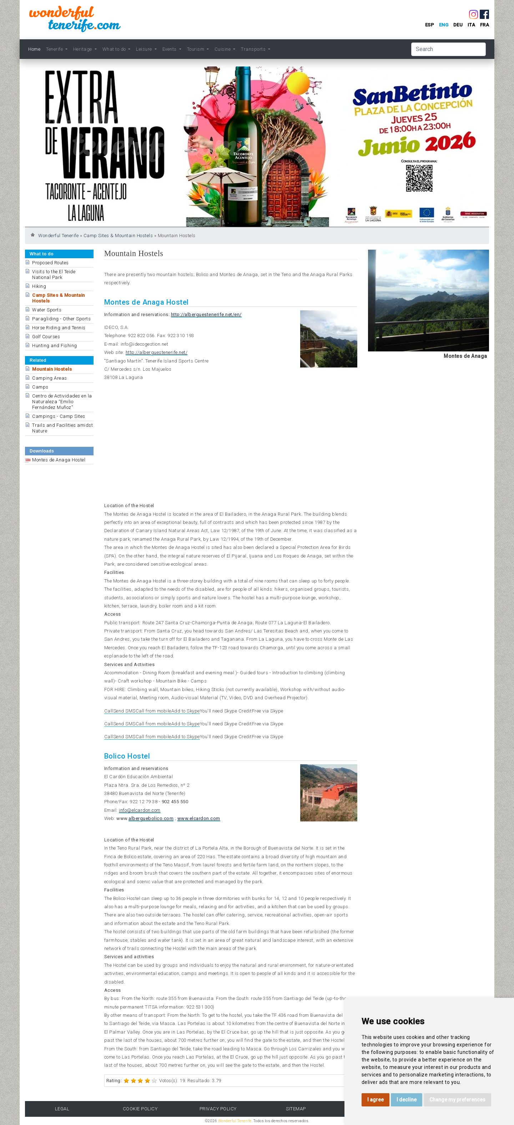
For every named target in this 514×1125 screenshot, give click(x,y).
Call (108, 711)
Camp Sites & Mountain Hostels (118, 235)
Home (34, 49)
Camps (40, 387)
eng (444, 25)
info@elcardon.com (140, 810)
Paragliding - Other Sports (61, 318)
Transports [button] (254, 49)
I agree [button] (375, 1099)
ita (471, 25)
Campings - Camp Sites (58, 416)
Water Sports (46, 309)
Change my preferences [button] (457, 1099)
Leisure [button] (144, 49)
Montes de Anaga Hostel (58, 459)
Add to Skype (185, 711)
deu (458, 25)
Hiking (39, 286)
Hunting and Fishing (54, 345)
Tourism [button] (196, 49)
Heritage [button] (83, 49)
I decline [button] (407, 1099)
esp (429, 25)
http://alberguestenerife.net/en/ (206, 314)
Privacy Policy (218, 1108)
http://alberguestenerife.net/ (157, 352)
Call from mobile (153, 711)
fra (484, 25)
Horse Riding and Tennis (59, 327)
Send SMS (124, 711)
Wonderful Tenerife (58, 235)
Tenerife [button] (55, 49)
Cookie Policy (140, 1108)
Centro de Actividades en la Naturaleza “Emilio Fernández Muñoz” (62, 401)
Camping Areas (49, 378)
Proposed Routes (50, 262)
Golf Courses (46, 336)
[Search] (448, 49)
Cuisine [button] (223, 49)
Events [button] (170, 49)
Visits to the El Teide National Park (53, 274)
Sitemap (296, 1108)
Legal (62, 1108)
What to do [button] (114, 49)
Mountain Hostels (52, 369)
